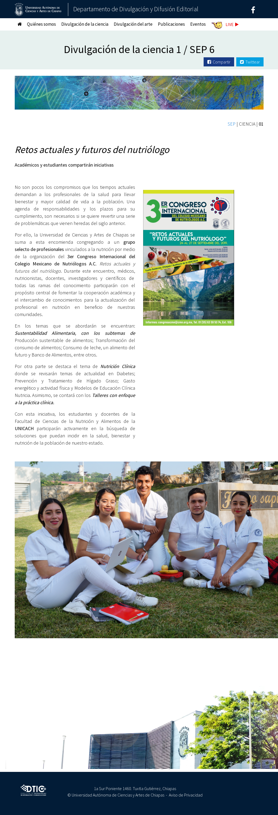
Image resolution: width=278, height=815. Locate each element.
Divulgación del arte (133, 24)
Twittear (250, 62)
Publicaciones (171, 24)
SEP (231, 124)
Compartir (218, 62)
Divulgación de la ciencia (84, 24)
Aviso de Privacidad (186, 795)
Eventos (198, 24)
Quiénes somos (41, 24)
